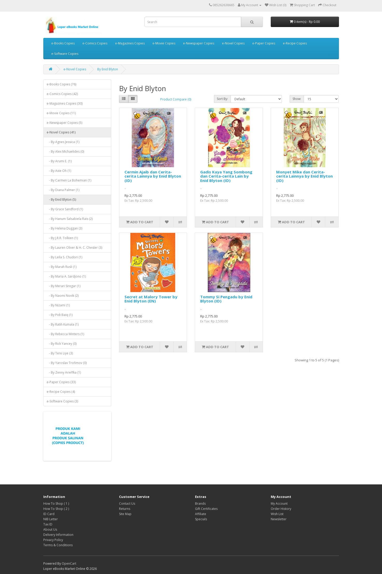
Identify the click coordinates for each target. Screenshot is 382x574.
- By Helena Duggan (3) (64, 228)
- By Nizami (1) (58, 305)
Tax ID (47, 524)
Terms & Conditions (58, 545)
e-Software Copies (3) (62, 401)
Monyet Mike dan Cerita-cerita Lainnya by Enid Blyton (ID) (304, 176)
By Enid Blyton (107, 69)
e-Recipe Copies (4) (61, 391)
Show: (297, 99)
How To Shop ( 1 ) (56, 503)
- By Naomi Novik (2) (63, 295)
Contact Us (127, 503)
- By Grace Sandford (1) (65, 209)
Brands (200, 503)
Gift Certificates (206, 509)
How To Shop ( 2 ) (56, 509)
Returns (124, 509)
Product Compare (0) (175, 99)
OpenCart (69, 563)
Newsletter (279, 519)
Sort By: (222, 99)
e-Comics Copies (94, 43)
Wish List (277, 514)
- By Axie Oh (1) (59, 170)
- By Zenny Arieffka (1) (64, 372)
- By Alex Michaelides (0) (65, 151)
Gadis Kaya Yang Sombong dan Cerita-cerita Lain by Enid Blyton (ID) (226, 176)
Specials (201, 519)
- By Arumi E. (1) (59, 161)
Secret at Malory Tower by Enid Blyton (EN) (150, 299)
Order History (281, 509)
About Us (50, 529)
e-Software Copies (64, 53)
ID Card (48, 514)
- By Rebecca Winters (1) (65, 334)
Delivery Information (58, 534)
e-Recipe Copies (295, 43)
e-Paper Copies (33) (61, 382)
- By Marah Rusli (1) (62, 267)
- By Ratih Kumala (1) (63, 324)
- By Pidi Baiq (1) (60, 315)
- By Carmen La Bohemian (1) (69, 180)
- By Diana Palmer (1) (63, 190)
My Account (279, 503)
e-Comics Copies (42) (62, 94)
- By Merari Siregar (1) (63, 286)
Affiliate (200, 514)
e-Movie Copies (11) (61, 113)
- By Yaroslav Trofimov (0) (67, 363)
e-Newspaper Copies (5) (64, 122)
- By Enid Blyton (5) (61, 199)
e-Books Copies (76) (61, 84)
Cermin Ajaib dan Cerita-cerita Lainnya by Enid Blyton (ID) (152, 176)
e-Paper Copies (263, 43)
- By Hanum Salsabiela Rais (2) (70, 219)
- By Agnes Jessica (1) (63, 142)
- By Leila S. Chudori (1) (64, 257)
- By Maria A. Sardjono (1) (66, 276)
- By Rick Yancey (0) (62, 343)
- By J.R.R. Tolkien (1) (62, 238)
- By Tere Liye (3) (60, 353)
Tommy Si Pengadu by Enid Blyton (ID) (226, 299)
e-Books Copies (63, 43)
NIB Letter (50, 519)
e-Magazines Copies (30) (64, 103)
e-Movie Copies (163, 43)
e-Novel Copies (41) (61, 132)
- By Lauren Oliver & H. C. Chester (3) (74, 247)
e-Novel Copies (233, 43)
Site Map (125, 514)
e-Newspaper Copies (198, 43)
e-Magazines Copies (130, 43)
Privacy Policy (53, 540)
